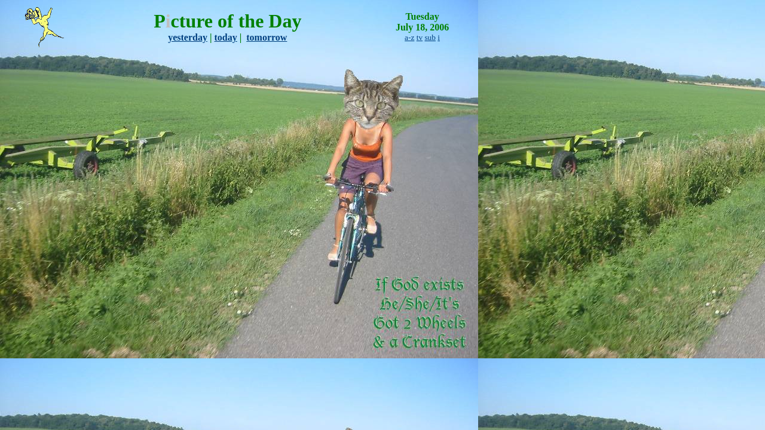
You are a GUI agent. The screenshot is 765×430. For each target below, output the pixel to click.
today (226, 37)
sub (430, 37)
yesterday (187, 37)
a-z (409, 37)
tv (420, 37)
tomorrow (266, 37)
